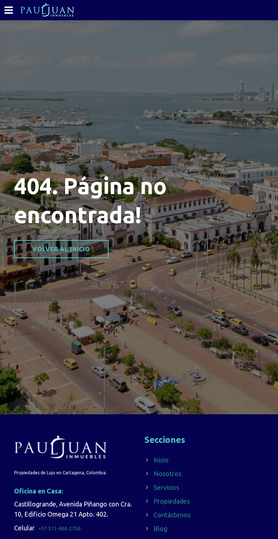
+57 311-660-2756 (59, 528)
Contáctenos (171, 514)
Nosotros (167, 473)
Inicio (161, 459)
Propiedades (171, 501)
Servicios (166, 487)
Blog (160, 528)
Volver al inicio (61, 249)
